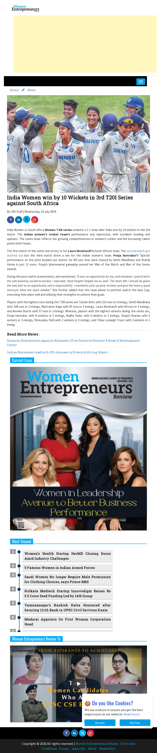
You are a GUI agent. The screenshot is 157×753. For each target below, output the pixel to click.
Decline (135, 723)
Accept (100, 723)
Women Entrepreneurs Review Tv (36, 639)
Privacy (64, 748)
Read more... (132, 714)
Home (14, 90)
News (32, 90)
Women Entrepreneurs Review (97, 744)
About (92, 748)
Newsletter (107, 748)
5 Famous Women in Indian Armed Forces (59, 567)
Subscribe (78, 748)
